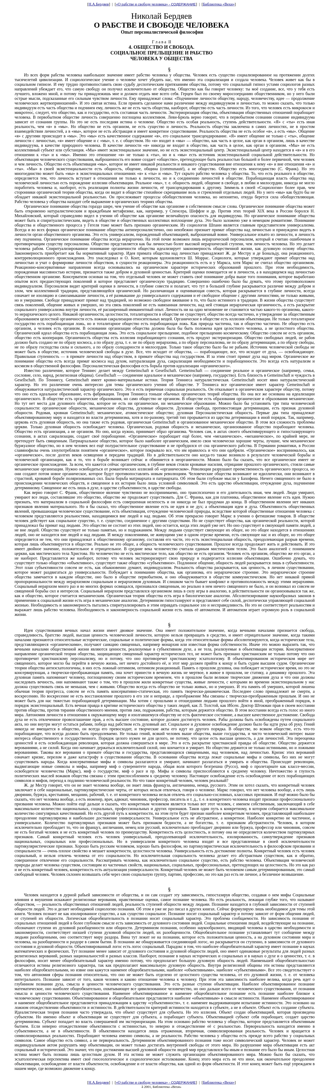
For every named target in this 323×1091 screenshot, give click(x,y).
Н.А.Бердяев (98, 4)
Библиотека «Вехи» (219, 4)
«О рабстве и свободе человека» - (156, 4)
